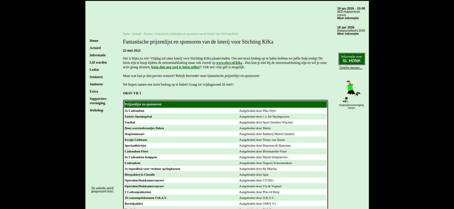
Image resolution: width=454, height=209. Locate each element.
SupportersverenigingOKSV (351, 106)
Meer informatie (348, 18)
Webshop (96, 110)
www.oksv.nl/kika (229, 63)
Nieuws (148, 33)
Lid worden (98, 62)
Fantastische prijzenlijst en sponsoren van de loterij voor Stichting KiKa (197, 33)
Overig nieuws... (351, 67)
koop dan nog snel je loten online (175, 67)
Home (94, 41)
